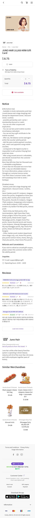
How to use (10, 484)
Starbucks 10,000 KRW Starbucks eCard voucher (15, 293)
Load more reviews (17, 329)
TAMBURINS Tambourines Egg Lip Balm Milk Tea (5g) (16, 280)
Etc (9, 47)
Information (17, 504)
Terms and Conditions (12, 447)
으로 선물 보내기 (17, 464)
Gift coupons (25, 484)
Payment (25, 486)
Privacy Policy (24, 447)
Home (4, 47)
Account (9, 486)
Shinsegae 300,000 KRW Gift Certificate (13, 311)
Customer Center (17, 475)
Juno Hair (15, 47)
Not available (17, 92)
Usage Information (18, 449)
